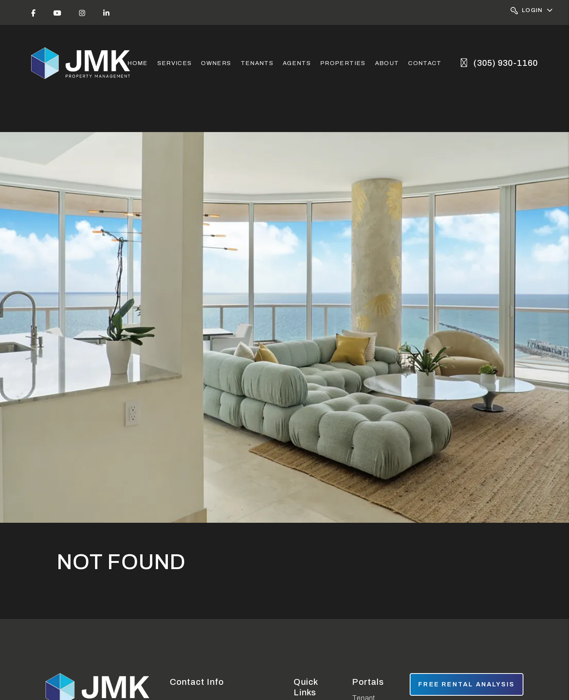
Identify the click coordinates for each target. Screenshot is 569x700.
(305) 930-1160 (505, 63)
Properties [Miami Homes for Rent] (343, 63)
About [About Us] (387, 63)
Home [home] (137, 63)
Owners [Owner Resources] (216, 63)
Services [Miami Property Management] (174, 63)
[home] (81, 63)
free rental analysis (466, 684)
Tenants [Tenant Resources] (257, 63)
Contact (424, 63)
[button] (33, 12)
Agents (297, 63)
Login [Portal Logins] (532, 10)
